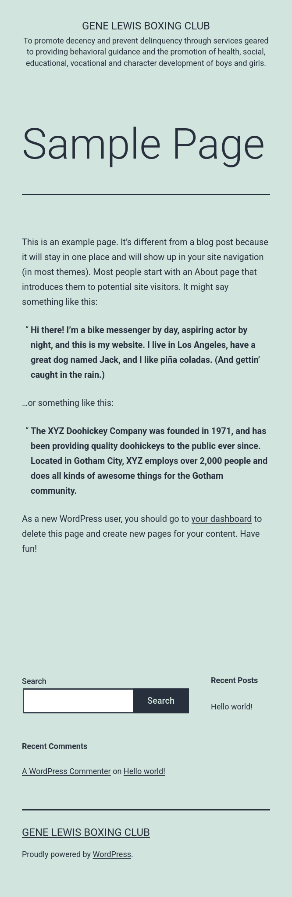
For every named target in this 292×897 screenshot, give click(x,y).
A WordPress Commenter (66, 771)
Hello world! (232, 706)
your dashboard (221, 519)
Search (34, 681)
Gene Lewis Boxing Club (146, 26)
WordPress (112, 854)
